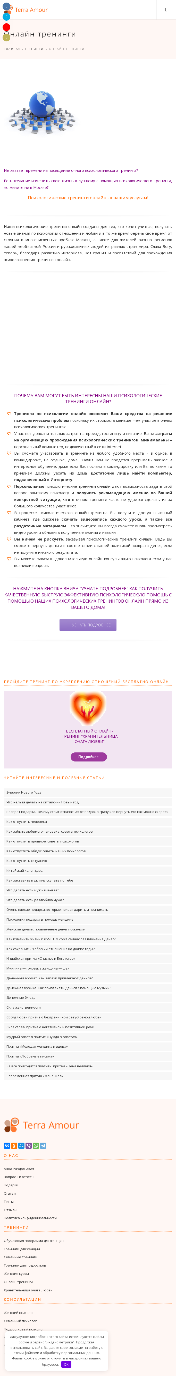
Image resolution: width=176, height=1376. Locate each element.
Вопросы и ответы (19, 1176)
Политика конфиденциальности (30, 1218)
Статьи (10, 1193)
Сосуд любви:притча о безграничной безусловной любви (54, 1017)
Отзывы (10, 1210)
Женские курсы (16, 1273)
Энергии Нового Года (23, 792)
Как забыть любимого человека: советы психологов (49, 831)
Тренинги (34, 49)
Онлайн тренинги (18, 1281)
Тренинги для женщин (22, 1249)
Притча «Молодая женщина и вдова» (37, 1046)
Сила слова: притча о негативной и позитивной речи (50, 1027)
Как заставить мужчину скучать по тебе (39, 880)
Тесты (9, 1201)
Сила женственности (23, 1007)
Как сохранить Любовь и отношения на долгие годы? (50, 948)
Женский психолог (19, 1312)
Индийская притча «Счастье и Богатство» (40, 958)
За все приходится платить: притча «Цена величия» (49, 1066)
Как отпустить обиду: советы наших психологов (46, 851)
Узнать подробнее (91, 625)
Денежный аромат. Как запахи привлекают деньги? (49, 978)
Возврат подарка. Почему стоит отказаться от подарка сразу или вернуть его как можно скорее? (87, 811)
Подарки (11, 1185)
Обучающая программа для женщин (34, 1240)
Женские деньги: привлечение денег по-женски (45, 929)
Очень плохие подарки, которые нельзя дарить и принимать (57, 909)
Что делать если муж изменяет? (32, 890)
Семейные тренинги (20, 1257)
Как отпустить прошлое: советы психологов (42, 841)
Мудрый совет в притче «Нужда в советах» (42, 1036)
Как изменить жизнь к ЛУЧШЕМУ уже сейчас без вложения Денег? (60, 939)
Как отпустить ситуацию (26, 860)
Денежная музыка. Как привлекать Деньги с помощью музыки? (58, 988)
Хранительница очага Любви (28, 1290)
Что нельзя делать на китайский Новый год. (42, 802)
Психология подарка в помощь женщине (39, 919)
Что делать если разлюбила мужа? (35, 900)
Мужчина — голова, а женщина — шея (37, 968)
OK (66, 1364)
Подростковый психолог (24, 1329)
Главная (12, 49)
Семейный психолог (20, 1321)
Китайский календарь (24, 870)
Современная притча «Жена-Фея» (34, 1076)
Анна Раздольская (19, 1168)
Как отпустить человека (26, 821)
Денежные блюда (21, 997)
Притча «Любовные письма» (30, 1056)
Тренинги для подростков (25, 1265)
